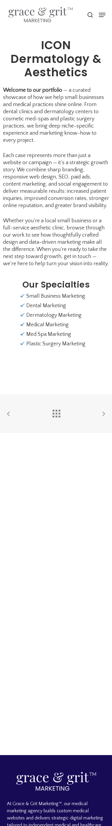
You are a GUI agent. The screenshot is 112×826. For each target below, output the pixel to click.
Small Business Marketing (55, 296)
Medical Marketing (47, 325)
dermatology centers (68, 112)
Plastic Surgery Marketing (55, 344)
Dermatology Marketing (54, 315)
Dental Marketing (46, 306)
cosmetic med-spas (26, 119)
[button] (102, 15)
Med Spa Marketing (48, 334)
